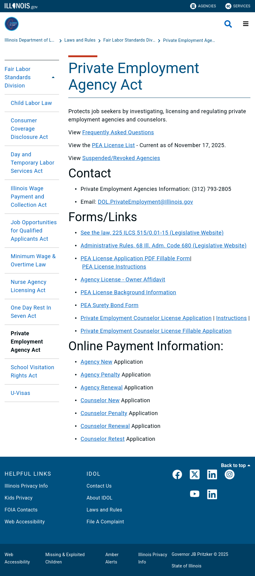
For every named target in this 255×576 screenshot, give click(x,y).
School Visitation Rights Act (32, 371)
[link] (177, 476)
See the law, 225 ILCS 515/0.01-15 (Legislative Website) (152, 232)
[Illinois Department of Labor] (31, 40)
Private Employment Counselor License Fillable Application (156, 331)
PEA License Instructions (114, 266)
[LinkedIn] (212, 476)
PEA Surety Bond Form (109, 305)
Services (237, 6)
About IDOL (100, 498)
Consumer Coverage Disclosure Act (29, 128)
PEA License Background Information (128, 292)
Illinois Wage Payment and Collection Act (29, 196)
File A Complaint (105, 522)
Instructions (231, 318)
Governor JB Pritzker (192, 554)
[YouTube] (195, 494)
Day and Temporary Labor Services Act (32, 162)
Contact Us (99, 486)
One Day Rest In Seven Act (31, 311)
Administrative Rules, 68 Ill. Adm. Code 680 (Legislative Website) (164, 245)
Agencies (203, 6)
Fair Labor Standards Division (18, 77)
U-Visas (20, 393)
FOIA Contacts (21, 510)
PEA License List (113, 145)
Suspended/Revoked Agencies (121, 158)
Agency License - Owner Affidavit (123, 279)
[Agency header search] (228, 24)
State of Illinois (187, 565)
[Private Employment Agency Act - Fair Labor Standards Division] (189, 40)
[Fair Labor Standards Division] (130, 40)
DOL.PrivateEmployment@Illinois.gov (145, 202)
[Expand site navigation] (245, 23)
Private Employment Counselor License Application (146, 318)
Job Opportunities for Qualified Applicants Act (34, 230)
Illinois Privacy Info (26, 486)
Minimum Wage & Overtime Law (33, 260)
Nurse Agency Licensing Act (29, 286)
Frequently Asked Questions (118, 132)
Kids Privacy (18, 498)
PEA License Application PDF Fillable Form (135, 258)
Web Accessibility (25, 522)
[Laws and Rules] (80, 40)
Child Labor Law (31, 103)
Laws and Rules (104, 510)
